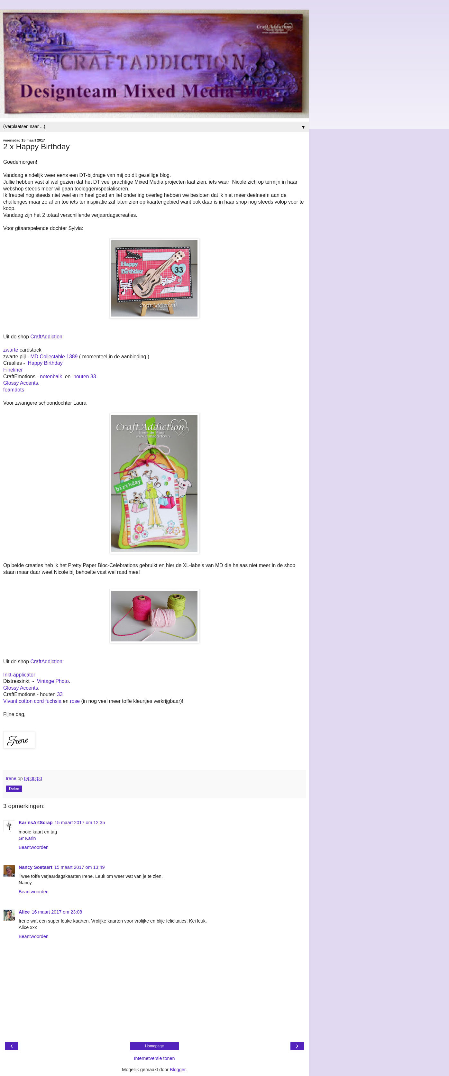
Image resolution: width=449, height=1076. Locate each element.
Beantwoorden (34, 847)
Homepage (154, 1046)
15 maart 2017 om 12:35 (80, 822)
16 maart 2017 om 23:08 (57, 912)
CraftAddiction (46, 336)
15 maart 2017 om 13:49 (79, 867)
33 (60, 694)
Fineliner (13, 369)
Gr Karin (27, 838)
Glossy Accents (20, 383)
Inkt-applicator (19, 674)
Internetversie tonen (154, 1058)
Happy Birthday (45, 363)
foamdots (13, 389)
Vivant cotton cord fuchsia (32, 701)
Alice (24, 912)
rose (75, 701)
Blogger (178, 1069)
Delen (14, 788)
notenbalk (51, 376)
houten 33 (84, 376)
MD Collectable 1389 (54, 356)
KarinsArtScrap (36, 822)
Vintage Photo (53, 681)
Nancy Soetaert (35, 867)
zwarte (10, 350)
